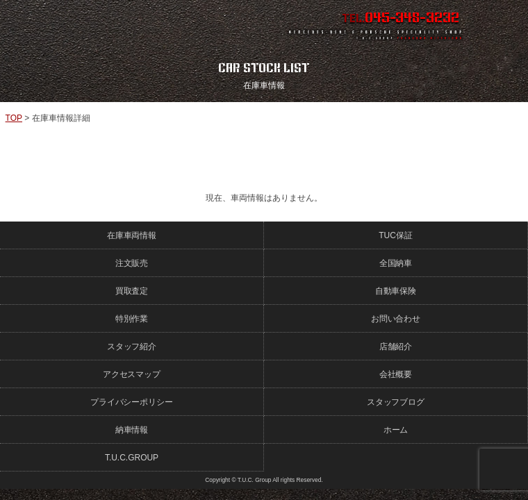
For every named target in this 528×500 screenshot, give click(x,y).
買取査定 (132, 291)
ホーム (396, 430)
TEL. (401, 18)
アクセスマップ (132, 374)
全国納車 (396, 263)
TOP (14, 118)
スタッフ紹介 (132, 346)
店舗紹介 (396, 346)
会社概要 (396, 374)
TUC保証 (396, 235)
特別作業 (132, 319)
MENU (503, 24)
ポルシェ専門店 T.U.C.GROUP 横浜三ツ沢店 (124, 24)
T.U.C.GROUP (131, 457)
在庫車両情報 (132, 235)
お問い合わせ (396, 319)
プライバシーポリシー (132, 402)
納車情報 (132, 430)
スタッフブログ (396, 402)
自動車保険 (396, 291)
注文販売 (132, 263)
